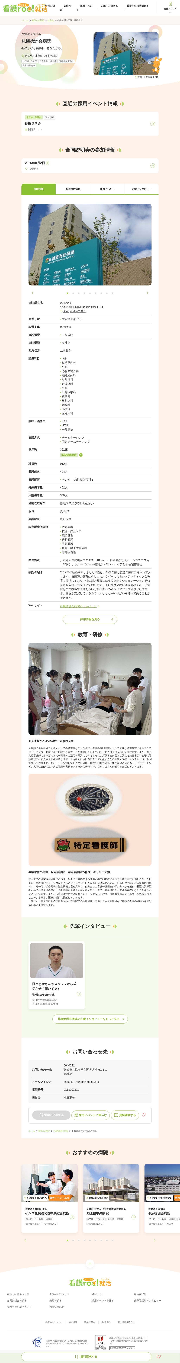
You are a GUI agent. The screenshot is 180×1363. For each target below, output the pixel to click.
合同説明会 (48, 7)
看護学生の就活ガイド (136, 7)
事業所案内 (89, 1322)
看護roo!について (53, 1322)
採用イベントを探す (103, 1300)
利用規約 (106, 1322)
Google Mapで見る (74, 311)
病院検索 (65, 7)
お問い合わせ (56, 1306)
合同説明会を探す (17, 1300)
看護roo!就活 (38, 20)
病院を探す (55, 1300)
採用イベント (84, 7)
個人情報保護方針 (126, 1322)
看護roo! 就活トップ (18, 1294)
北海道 (50, 20)
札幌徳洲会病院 (61, 1131)
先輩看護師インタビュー (147, 1300)
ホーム (25, 20)
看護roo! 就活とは (59, 1294)
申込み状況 (140, 1294)
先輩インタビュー (107, 7)
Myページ (97, 1294)
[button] (38, 189)
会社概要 (73, 1322)
